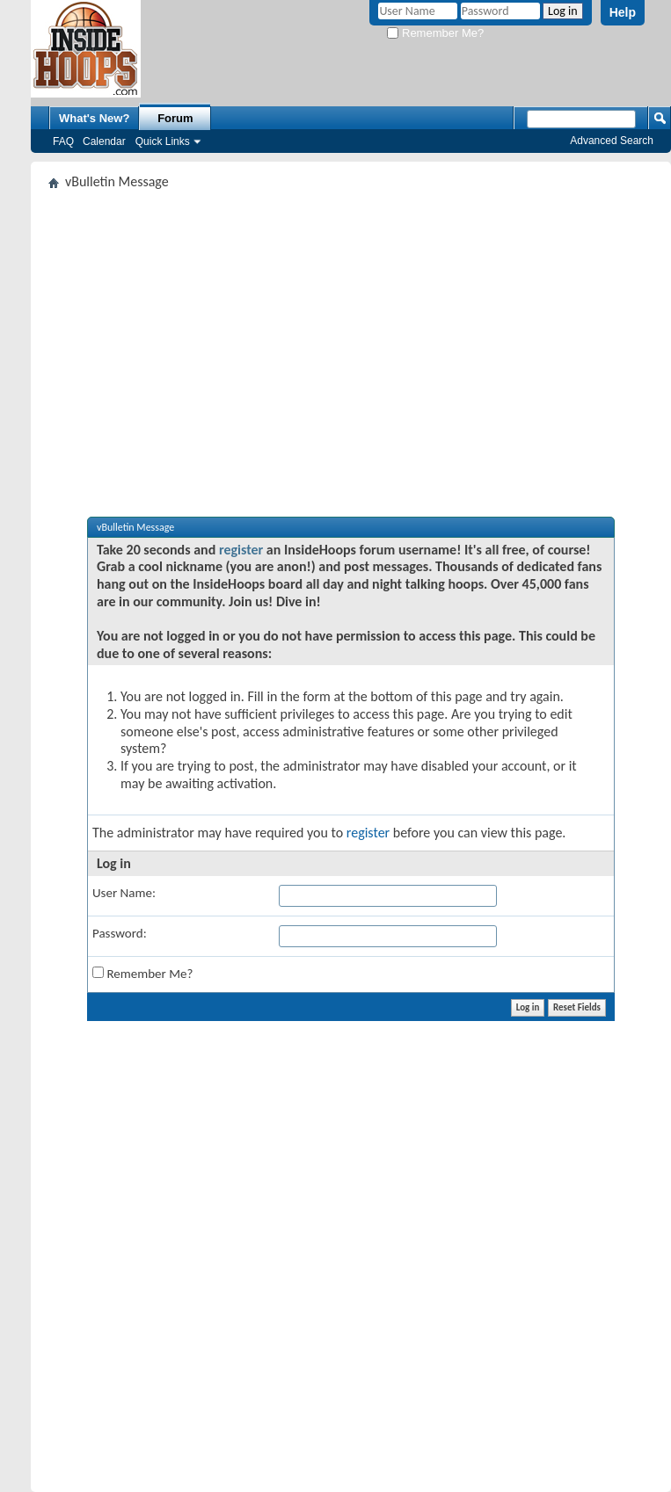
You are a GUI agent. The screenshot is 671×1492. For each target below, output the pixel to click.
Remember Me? (435, 33)
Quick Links (162, 141)
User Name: (124, 893)
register (241, 549)
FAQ (63, 141)
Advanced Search (611, 140)
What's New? (94, 118)
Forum (175, 118)
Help (622, 12)
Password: (119, 933)
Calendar (104, 141)
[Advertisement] (351, 329)
